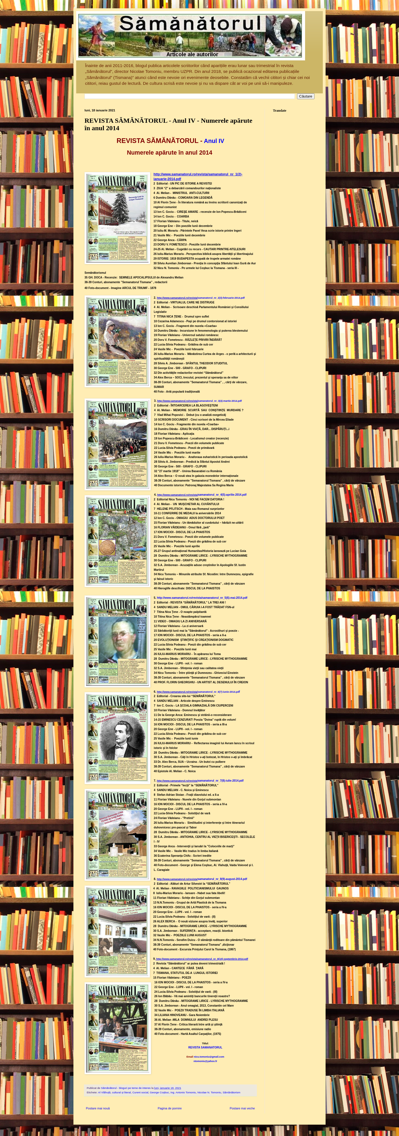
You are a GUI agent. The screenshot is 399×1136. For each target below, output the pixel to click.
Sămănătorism (232, 1092)
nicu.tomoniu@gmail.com (209, 1056)
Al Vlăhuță (104, 1092)
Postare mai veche (242, 1108)
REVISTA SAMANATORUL (205, 1047)
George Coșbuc (159, 1092)
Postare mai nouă (98, 1108)
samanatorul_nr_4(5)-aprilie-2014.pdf (222, 494)
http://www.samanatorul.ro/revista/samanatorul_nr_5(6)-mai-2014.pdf (202, 597)
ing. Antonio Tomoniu (183, 1092)
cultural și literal (121, 1092)
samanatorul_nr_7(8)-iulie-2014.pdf (221, 780)
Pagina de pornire (170, 1108)
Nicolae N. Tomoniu (209, 1092)
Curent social (140, 1092)
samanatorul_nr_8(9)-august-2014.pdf (222, 879)
